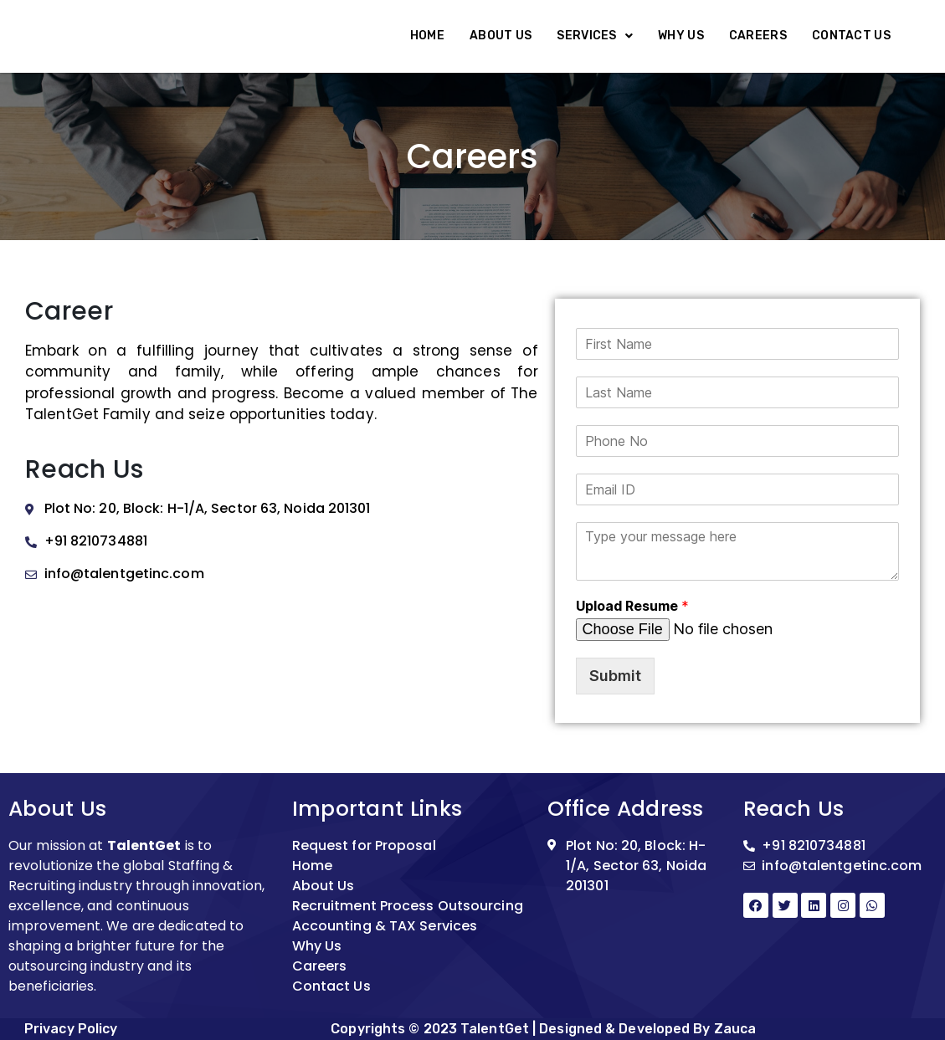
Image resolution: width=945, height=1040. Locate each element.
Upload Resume (632, 605)
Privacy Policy (70, 1029)
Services (595, 35)
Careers (758, 35)
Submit (615, 675)
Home (427, 35)
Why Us (681, 35)
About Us (501, 35)
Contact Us (851, 35)
